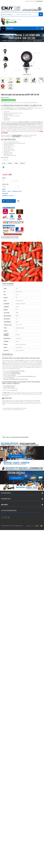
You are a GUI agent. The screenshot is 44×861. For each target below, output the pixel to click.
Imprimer (4, 167)
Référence (3, 97)
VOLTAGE (4, 189)
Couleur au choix (5, 184)
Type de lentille (5, 193)
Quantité (3, 178)
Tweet (3, 163)
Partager (10, 163)
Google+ (16, 163)
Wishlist (37, 28)
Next (41, 238)
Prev (38, 238)
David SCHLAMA (12, 525)
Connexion (40, 1)
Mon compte (4, 505)
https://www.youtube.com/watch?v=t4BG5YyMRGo (17, 437)
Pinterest (22, 163)
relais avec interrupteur (16, 135)
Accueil (4, 40)
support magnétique (16, 136)
